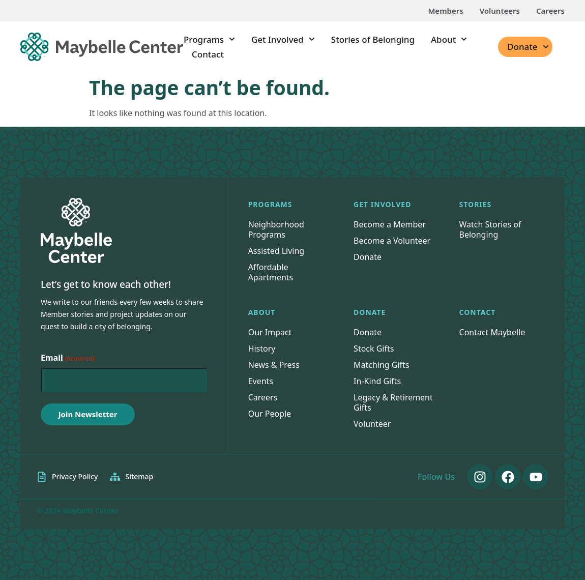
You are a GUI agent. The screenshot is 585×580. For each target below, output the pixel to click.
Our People (269, 413)
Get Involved (283, 39)
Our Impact (270, 332)
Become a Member (390, 224)
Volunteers (500, 11)
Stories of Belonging (373, 39)
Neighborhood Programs (276, 229)
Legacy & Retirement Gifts (393, 402)
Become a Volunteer (392, 240)
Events (260, 381)
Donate (527, 47)
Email (68, 358)
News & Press (274, 364)
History (262, 348)
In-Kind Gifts (377, 381)
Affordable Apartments (271, 272)
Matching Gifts (381, 364)
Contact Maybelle (492, 332)
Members (445, 11)
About (449, 39)
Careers (550, 11)
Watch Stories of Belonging (490, 229)
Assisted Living (276, 250)
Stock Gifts (374, 348)
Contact (208, 54)
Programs (209, 39)
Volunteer (372, 423)
